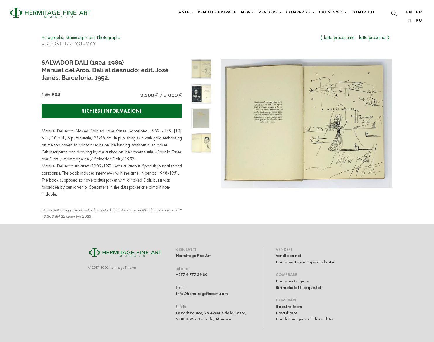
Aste (186, 12)
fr (419, 12)
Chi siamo (333, 12)
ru (419, 20)
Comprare (300, 12)
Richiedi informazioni (112, 111)
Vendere (270, 12)
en (409, 12)
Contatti (363, 12)
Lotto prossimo (372, 37)
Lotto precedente (339, 37)
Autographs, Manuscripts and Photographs (81, 37)
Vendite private (217, 12)
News (247, 12)
